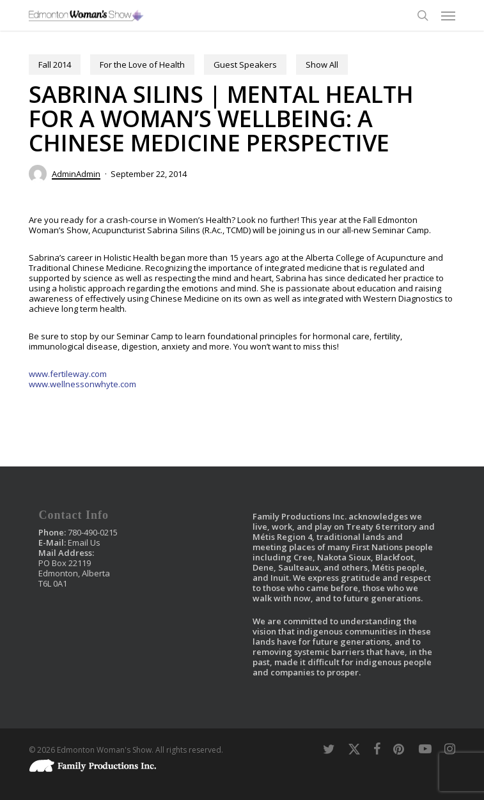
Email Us (84, 542)
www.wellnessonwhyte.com (82, 384)
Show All (322, 64)
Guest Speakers (245, 64)
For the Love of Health (142, 64)
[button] (448, 15)
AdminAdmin (76, 174)
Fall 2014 (54, 64)
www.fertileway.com (68, 374)
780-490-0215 (93, 532)
